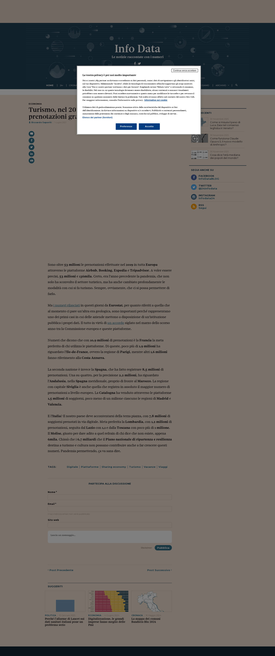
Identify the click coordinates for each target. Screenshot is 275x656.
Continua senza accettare (184, 70)
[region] (139, 100)
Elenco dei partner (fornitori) (97, 117)
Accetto (149, 126)
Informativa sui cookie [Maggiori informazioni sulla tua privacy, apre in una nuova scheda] (155, 100)
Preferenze (126, 126)
